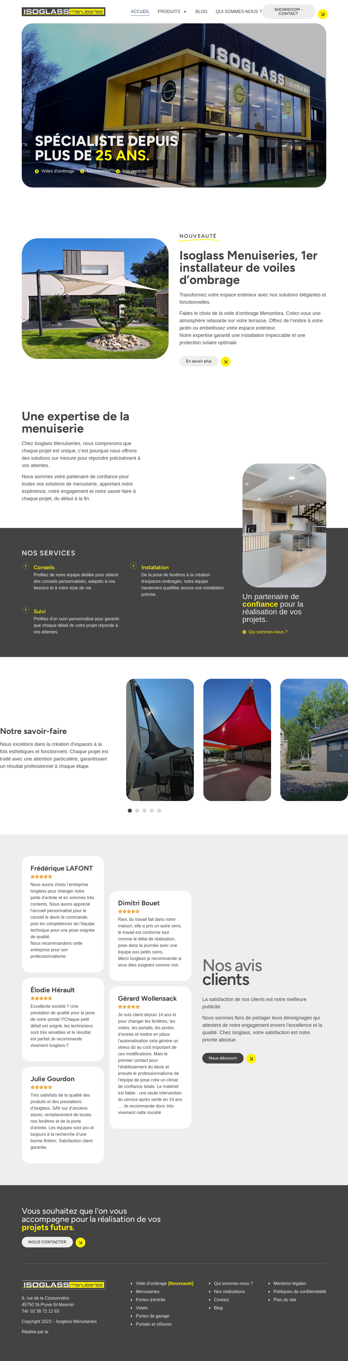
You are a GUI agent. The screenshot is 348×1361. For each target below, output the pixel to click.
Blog (201, 11)
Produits (172, 12)
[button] (130, 811)
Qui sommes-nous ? (239, 11)
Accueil (140, 11)
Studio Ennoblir (65, 1331)
